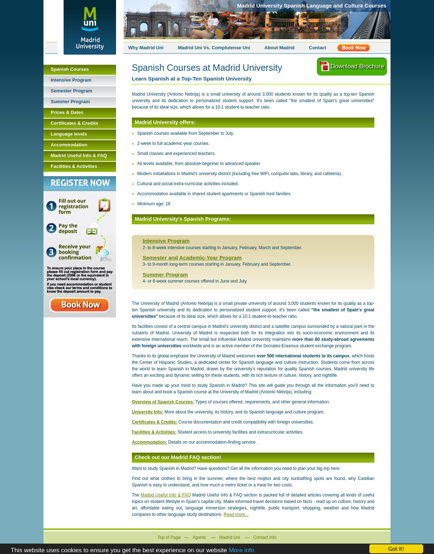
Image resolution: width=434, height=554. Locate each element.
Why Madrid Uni (145, 47)
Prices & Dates (67, 112)
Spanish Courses (70, 69)
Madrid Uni (229, 537)
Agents (199, 537)
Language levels (69, 134)
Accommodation (69, 144)
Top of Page (169, 537)
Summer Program (165, 274)
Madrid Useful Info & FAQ (166, 495)
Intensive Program (166, 241)
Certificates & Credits (74, 123)
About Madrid (279, 47)
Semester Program (71, 90)
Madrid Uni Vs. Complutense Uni (214, 47)
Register (353, 48)
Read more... (236, 514)
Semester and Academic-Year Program (192, 258)
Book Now (79, 246)
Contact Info (265, 537)
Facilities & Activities (74, 166)
